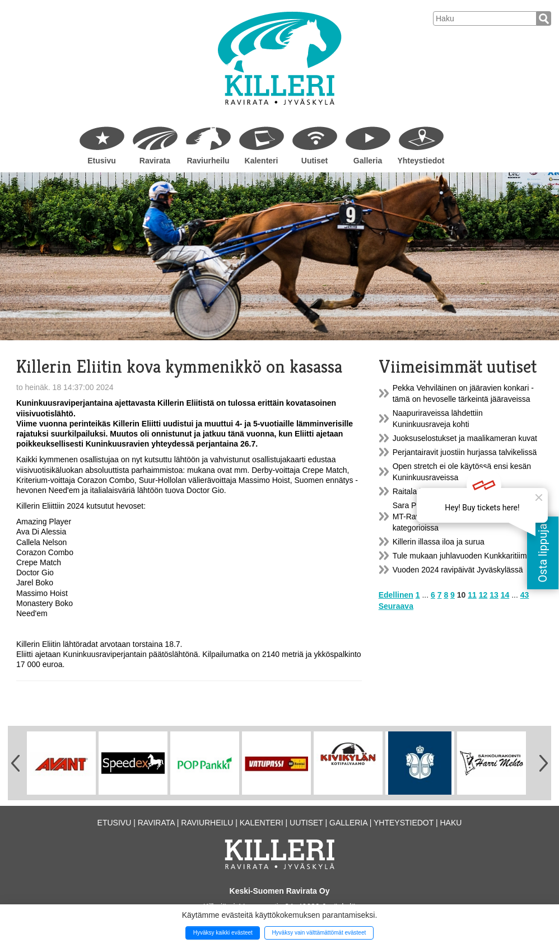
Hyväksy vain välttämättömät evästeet (319, 933)
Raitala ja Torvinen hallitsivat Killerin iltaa (463, 491)
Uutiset (314, 160)
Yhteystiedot (420, 160)
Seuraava (396, 606)
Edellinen (396, 594)
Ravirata (154, 160)
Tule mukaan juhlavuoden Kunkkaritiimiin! (465, 555)
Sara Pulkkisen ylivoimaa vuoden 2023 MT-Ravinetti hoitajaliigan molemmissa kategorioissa (460, 516)
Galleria (367, 160)
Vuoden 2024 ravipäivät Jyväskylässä (458, 569)
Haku (451, 822)
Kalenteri (261, 160)
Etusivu (101, 160)
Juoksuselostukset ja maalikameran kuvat (465, 438)
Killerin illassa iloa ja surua (439, 541)
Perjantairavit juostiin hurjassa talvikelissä (465, 452)
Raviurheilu (208, 160)
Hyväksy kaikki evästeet (223, 933)
